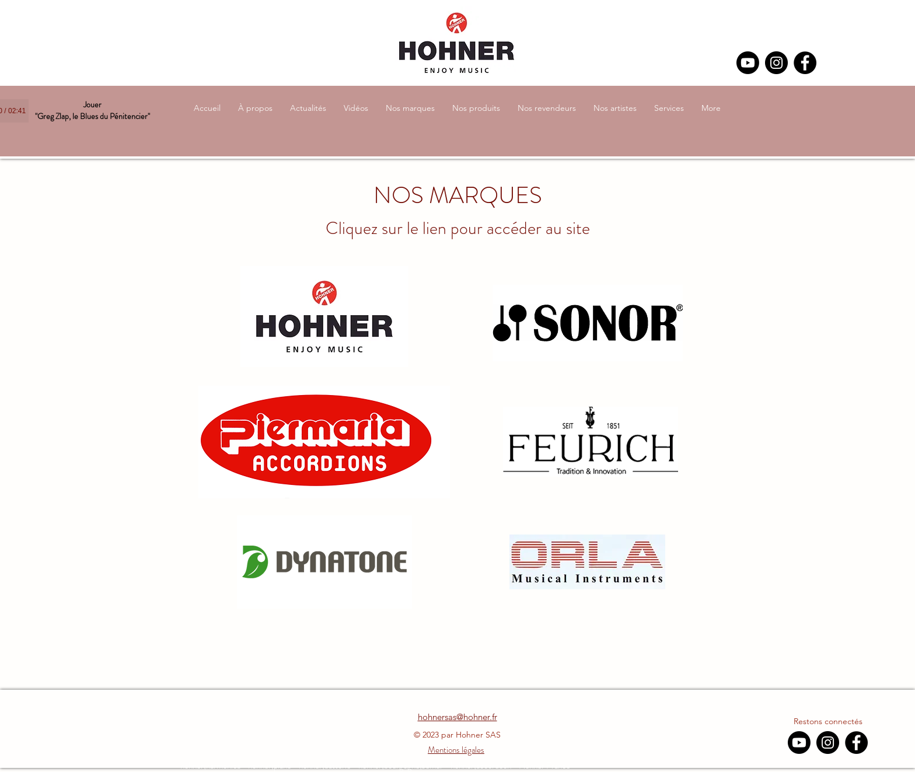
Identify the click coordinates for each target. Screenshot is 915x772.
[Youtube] (747, 62)
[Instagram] (776, 62)
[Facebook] (805, 62)
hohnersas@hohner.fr (457, 716)
